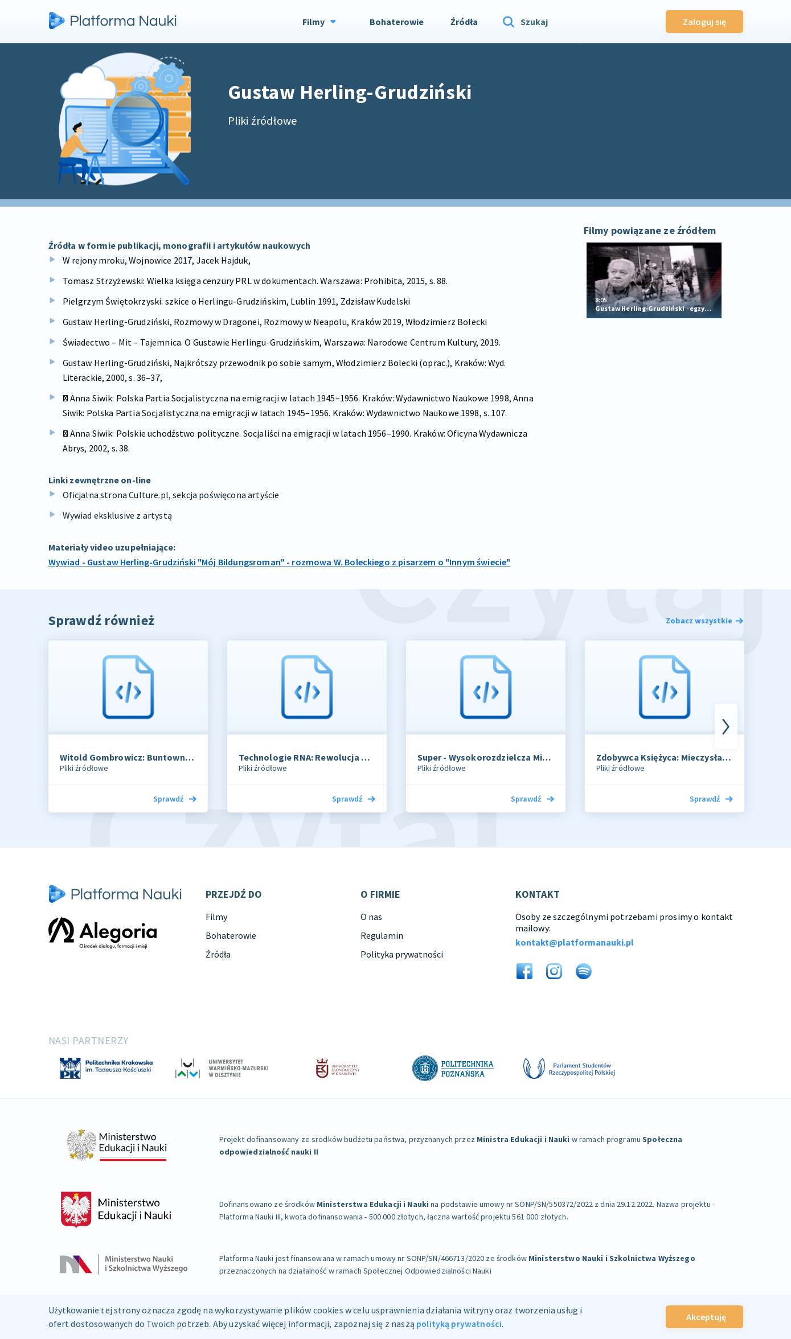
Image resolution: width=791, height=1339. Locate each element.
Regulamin (381, 935)
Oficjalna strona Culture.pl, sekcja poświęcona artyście (171, 494)
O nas (371, 916)
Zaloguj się (704, 20)
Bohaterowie (231, 935)
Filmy (216, 916)
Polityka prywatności (401, 954)
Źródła (218, 954)
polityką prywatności (459, 1323)
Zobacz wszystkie (704, 620)
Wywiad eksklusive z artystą (117, 515)
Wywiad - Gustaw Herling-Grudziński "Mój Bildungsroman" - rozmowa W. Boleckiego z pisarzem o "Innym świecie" (279, 562)
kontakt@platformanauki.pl (574, 942)
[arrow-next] (726, 726)
